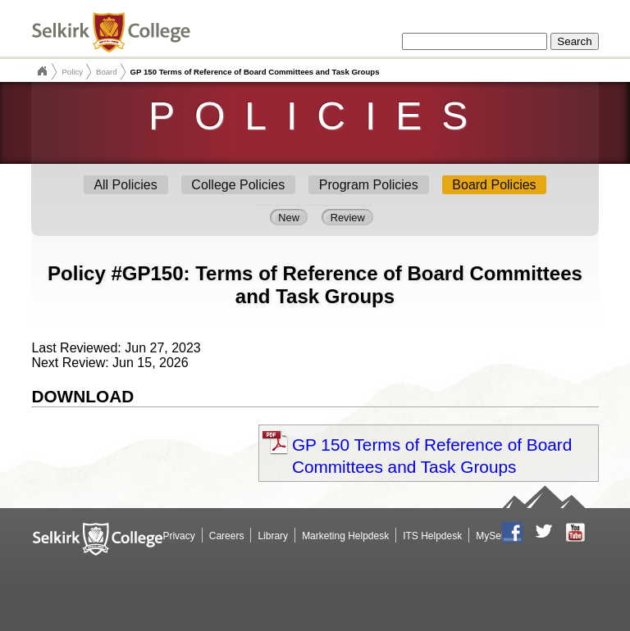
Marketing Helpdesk (345, 536)
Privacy (178, 536)
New (288, 217)
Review (348, 217)
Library (273, 536)
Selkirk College (41, 71)
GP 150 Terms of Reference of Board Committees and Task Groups (432, 455)
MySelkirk (497, 536)
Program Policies (368, 185)
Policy (72, 71)
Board (106, 71)
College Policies (238, 185)
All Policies (125, 185)
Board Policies (494, 185)
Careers (226, 536)
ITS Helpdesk (432, 536)
